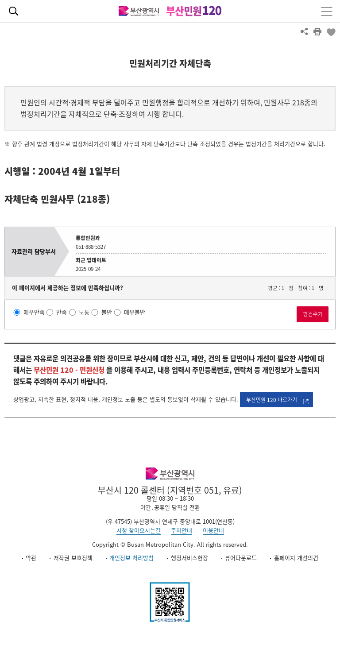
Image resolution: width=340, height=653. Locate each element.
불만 (106, 312)
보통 (84, 312)
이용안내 (213, 530)
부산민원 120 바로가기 (271, 400)
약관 (31, 557)
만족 (61, 312)
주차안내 (181, 530)
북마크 (330, 31)
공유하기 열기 (304, 31)
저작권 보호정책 (73, 557)
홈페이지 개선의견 (296, 557)
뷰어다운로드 (241, 557)
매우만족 (34, 312)
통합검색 (13, 11)
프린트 (317, 31)
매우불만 (134, 312)
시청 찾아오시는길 (138, 530)
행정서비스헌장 (189, 557)
